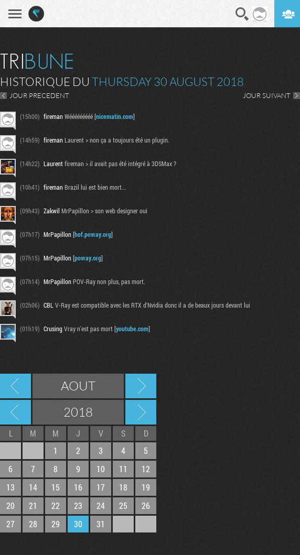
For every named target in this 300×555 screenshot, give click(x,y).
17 (101, 487)
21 (33, 505)
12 (146, 468)
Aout (78, 386)
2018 (78, 412)
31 (101, 523)
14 (33, 487)
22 (55, 505)
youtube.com (132, 328)
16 (78, 487)
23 (78, 505)
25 (123, 505)
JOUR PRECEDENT (39, 95)
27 (10, 523)
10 (101, 468)
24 (101, 505)
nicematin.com (114, 116)
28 (33, 523)
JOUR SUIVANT (267, 95)
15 (55, 487)
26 (146, 505)
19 (146, 487)
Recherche (242, 14)
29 (55, 523)
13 (10, 487)
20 (10, 505)
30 (78, 523)
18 (123, 487)
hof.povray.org (92, 234)
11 (123, 468)
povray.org (87, 258)
